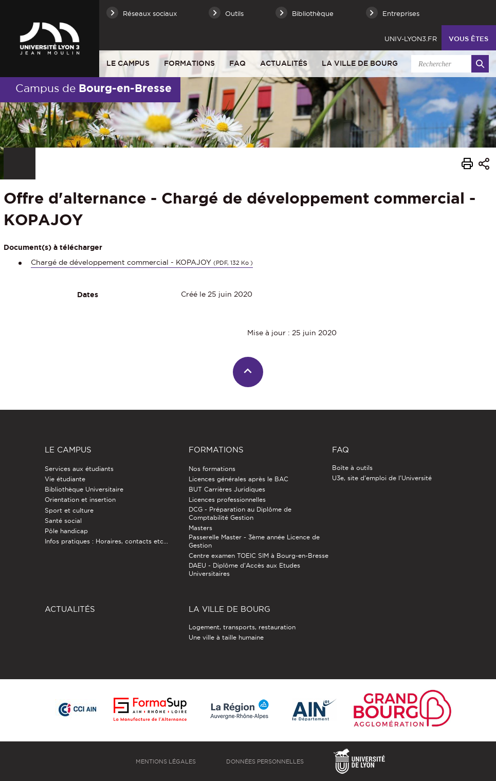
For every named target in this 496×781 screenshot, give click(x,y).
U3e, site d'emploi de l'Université (382, 478)
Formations (189, 63)
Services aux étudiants (79, 468)
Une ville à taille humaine (226, 637)
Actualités (283, 63)
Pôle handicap (66, 531)
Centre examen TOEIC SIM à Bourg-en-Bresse (258, 555)
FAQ (237, 63)
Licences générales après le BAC (238, 479)
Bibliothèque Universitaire (84, 489)
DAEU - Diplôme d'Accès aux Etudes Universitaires (244, 569)
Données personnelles (265, 761)
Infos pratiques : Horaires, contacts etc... (106, 541)
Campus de (93, 88)
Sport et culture (69, 510)
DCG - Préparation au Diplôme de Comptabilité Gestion (240, 513)
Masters (200, 527)
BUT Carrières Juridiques (227, 489)
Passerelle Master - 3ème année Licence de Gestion (254, 541)
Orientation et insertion (80, 499)
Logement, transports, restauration (242, 627)
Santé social (63, 520)
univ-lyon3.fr (410, 38)
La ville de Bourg (360, 63)
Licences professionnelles (227, 499)
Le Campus (128, 63)
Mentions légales (166, 761)
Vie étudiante (65, 479)
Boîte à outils (352, 467)
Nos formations (212, 468)
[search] (448, 63)
